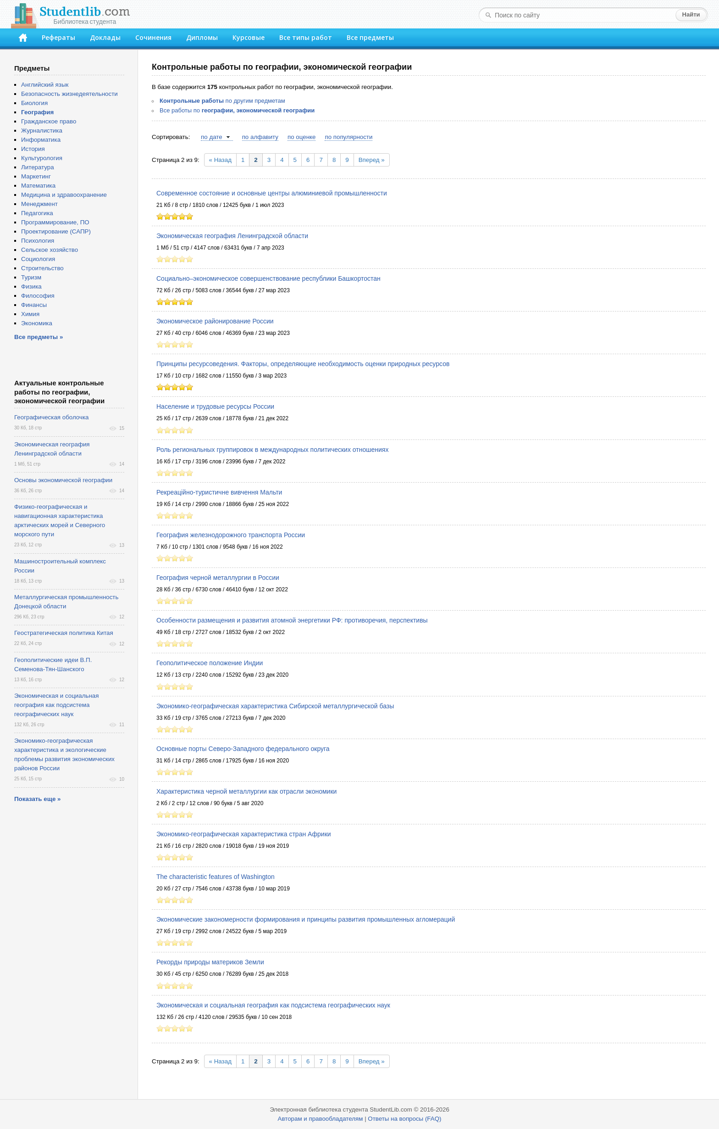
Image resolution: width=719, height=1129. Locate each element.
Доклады (105, 37)
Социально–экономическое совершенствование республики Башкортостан (268, 278)
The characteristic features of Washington (215, 876)
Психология (37, 240)
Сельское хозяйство (49, 249)
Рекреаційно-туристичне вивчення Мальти (219, 492)
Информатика (41, 139)
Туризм (31, 277)
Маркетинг (36, 176)
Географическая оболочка (51, 417)
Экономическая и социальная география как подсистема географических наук (273, 1005)
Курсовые (248, 37)
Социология (38, 259)
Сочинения (153, 37)
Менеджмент (39, 203)
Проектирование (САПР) (56, 231)
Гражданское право (48, 121)
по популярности (348, 136)
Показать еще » (37, 798)
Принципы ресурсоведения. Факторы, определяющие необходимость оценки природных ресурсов (302, 363)
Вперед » (372, 159)
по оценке (301, 136)
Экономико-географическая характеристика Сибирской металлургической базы (275, 706)
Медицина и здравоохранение (64, 194)
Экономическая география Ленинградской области (232, 235)
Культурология (41, 158)
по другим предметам (222, 100)
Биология (34, 103)
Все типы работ (305, 37)
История (33, 148)
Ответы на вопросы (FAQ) (404, 1118)
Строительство (42, 268)
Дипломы (202, 37)
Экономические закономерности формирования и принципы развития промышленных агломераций (305, 919)
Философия (38, 295)
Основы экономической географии (63, 480)
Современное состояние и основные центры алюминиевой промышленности (271, 193)
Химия (30, 314)
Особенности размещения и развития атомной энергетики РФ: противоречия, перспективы (292, 620)
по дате (211, 136)
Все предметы (370, 37)
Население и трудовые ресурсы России (215, 406)
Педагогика (37, 213)
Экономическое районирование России (215, 321)
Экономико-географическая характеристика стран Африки (243, 834)
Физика (31, 286)
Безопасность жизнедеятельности (69, 93)
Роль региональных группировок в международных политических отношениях (272, 449)
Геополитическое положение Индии (209, 663)
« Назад (220, 159)
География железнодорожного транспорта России (230, 535)
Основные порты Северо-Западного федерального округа (243, 748)
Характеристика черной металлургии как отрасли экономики (246, 791)
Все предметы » (38, 337)
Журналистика (41, 130)
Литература (37, 167)
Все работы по (237, 110)
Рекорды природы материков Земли (210, 962)
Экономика (36, 323)
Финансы (34, 304)
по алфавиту (260, 136)
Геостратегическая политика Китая (63, 632)
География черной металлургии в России (217, 577)
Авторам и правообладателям (320, 1118)
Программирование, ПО (55, 222)
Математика (38, 185)
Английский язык (44, 84)
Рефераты (58, 37)
